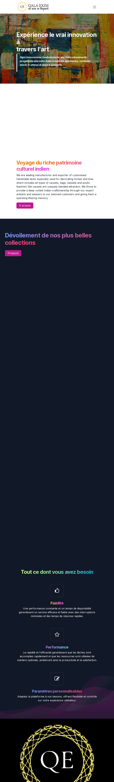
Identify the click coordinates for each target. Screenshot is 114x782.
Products (13, 253)
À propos (25, 205)
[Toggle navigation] (94, 6)
